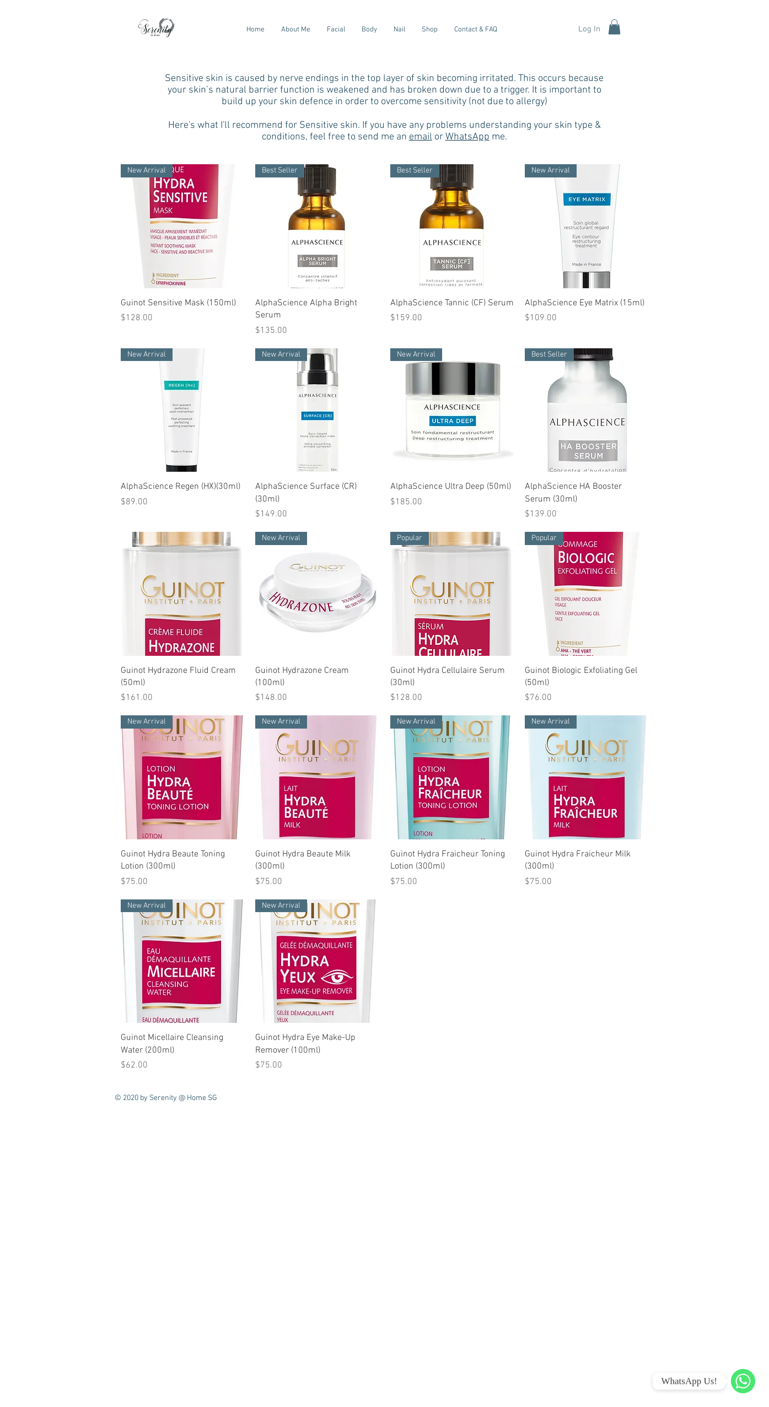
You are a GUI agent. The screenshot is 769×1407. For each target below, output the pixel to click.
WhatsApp (467, 137)
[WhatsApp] (743, 1381)
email (420, 137)
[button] (614, 26)
